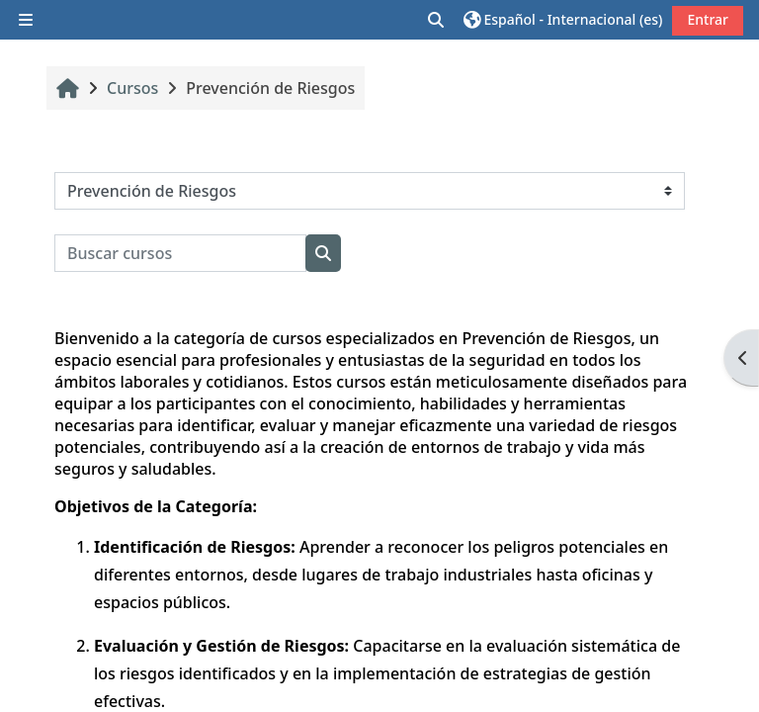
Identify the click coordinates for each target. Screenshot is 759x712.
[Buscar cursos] (180, 253)
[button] (437, 20)
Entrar (707, 19)
